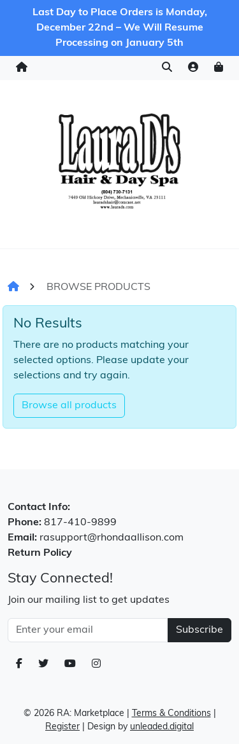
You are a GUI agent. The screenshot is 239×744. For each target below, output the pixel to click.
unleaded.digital (162, 727)
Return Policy (40, 553)
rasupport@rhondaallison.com (112, 538)
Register (62, 727)
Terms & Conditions (171, 714)
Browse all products (69, 406)
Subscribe (199, 630)
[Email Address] (88, 630)
